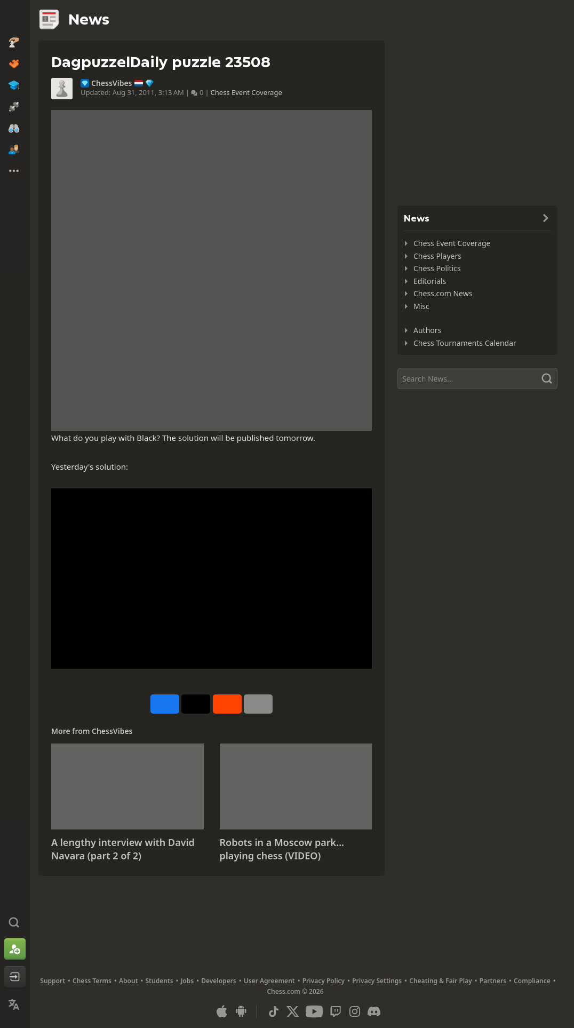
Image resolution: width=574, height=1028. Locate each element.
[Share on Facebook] (164, 704)
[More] (258, 704)
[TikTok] (273, 1011)
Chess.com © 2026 (295, 991)
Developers (218, 980)
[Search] (477, 378)
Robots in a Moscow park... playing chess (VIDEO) (282, 849)
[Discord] (374, 1011)
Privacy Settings (377, 980)
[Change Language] (15, 1004)
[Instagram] (354, 1011)
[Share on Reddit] (227, 704)
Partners (493, 980)
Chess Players (437, 256)
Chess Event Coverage (246, 92)
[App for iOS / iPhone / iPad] (222, 1011)
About (128, 980)
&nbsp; (211, 578)
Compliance (532, 980)
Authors (427, 330)
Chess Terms (92, 980)
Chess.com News (442, 293)
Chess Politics (437, 268)
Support (52, 980)
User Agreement (269, 980)
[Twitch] (335, 1011)
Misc (421, 306)
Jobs (187, 980)
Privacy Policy (323, 980)
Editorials (429, 281)
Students (159, 980)
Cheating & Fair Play (440, 980)
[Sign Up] (15, 949)
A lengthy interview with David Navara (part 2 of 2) (123, 849)
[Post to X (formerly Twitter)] (195, 704)
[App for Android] (241, 1011)
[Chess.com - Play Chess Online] (15, 18)
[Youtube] (314, 1011)
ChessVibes (111, 83)
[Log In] (15, 976)
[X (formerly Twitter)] (292, 1011)
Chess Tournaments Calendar (464, 343)
